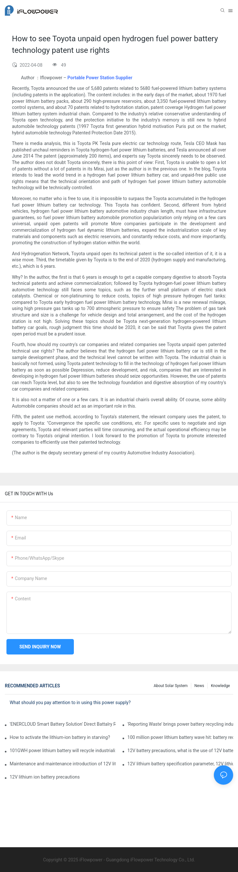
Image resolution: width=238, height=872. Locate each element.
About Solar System (171, 685)
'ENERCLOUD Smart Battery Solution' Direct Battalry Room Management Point (62, 724)
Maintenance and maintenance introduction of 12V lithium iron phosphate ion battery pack (62, 763)
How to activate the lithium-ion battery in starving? (60, 737)
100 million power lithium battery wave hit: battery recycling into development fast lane (180, 737)
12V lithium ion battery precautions (45, 777)
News (199, 685)
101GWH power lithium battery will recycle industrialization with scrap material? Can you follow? (62, 750)
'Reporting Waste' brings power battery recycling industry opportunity (180, 724)
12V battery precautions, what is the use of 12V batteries (180, 750)
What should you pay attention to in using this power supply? (70, 702)
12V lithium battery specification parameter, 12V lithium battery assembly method (180, 763)
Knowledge (220, 685)
